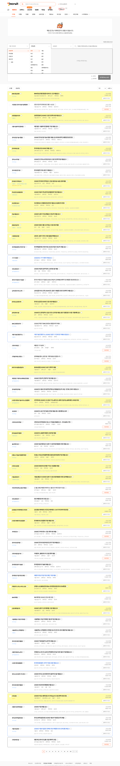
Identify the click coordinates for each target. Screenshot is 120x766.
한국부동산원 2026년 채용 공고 (43, 148)
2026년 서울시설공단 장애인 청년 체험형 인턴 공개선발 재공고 (52, 729)
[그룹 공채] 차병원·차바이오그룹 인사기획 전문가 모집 (49, 488)
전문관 (66, 14)
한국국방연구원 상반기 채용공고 (43, 170)
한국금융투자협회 (16, 433)
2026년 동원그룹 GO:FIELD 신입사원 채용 (46, 225)
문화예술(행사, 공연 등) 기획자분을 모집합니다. (47, 356)
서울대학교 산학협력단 (18, 630)
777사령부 (15, 258)
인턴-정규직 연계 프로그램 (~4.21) (44, 105)
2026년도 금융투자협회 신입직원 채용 (45, 433)
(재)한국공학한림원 (17, 707)
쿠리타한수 (15, 532)
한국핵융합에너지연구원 (18, 247)
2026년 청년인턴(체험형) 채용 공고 (44, 685)
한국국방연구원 (16, 170)
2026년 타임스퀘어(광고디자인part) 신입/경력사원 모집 (50, 696)
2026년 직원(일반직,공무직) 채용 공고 (45, 641)
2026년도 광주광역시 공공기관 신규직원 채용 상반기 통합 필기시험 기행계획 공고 (57, 313)
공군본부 (14, 411)
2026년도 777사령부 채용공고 (43, 258)
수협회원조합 (15, 236)
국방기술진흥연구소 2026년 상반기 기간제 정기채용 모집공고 (51, 335)
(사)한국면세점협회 (17, 663)
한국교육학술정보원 (17, 718)
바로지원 (106, 109)
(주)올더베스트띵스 (17, 356)
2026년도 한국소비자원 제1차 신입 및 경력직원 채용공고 (50, 159)
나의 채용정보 (85, 14)
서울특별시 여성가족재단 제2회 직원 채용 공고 (47, 619)
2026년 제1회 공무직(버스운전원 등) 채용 (46, 269)
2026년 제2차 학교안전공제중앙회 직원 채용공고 (48, 192)
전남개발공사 (15, 214)
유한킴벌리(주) (16, 116)
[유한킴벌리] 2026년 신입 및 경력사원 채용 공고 (48, 116)
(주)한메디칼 (15, 740)
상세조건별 (41, 14)
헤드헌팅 (59, 14)
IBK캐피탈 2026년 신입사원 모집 (43, 597)
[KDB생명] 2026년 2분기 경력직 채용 (45, 367)
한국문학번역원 (16, 389)
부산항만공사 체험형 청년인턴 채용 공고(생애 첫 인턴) (49, 203)
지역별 (13, 14)
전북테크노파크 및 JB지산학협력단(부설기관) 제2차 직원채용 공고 (53, 652)
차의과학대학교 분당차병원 (19, 488)
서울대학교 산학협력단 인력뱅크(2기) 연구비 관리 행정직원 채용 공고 (53, 630)
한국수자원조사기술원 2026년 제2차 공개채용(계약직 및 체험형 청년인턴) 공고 (56, 280)
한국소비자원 (15, 159)
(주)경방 (14, 696)
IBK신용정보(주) (16, 324)
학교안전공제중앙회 (17, 192)
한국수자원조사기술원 (18, 280)
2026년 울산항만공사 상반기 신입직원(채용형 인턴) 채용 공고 (51, 444)
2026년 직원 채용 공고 (40, 707)
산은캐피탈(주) (16, 608)
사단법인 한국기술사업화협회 (20, 105)
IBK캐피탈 (15, 597)
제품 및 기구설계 (39, 346)
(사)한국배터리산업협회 (18, 521)
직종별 (20, 14)
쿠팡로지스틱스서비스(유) (19, 586)
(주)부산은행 (15, 466)
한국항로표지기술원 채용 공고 (42, 564)
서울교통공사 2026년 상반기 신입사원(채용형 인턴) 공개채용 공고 (53, 477)
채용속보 (51, 14)
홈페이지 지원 (106, 98)
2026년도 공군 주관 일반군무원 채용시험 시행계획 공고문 (50, 411)
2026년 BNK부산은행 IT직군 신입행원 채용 (46, 466)
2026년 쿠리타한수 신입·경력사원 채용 (45, 532)
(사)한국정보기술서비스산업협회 (20, 400)
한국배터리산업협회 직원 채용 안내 (44, 521)
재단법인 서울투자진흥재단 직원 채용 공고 (46, 127)
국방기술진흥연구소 (17, 335)
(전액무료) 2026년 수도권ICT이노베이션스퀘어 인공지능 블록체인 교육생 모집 (56, 400)
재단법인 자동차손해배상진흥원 (20, 378)
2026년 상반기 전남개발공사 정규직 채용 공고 (47, 214)
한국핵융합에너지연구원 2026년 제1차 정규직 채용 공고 (50, 247)
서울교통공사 (15, 477)
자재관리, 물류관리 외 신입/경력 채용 (44, 554)
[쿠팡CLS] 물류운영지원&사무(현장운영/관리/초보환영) (50, 586)
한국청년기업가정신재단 (18, 575)
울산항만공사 (15, 444)
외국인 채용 (75, 14)
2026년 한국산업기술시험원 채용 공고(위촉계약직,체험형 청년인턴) (53, 137)
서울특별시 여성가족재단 (18, 619)
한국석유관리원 (16, 543)
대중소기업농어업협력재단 (19, 455)
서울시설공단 (15, 729)
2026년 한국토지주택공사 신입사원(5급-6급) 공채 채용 (50, 181)
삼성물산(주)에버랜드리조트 (19, 510)
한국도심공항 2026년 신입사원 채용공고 (45, 302)
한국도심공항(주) (16, 302)
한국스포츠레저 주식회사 (18, 674)
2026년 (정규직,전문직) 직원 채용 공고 (45, 378)
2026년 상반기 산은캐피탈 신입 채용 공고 (46, 608)
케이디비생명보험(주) (18, 367)
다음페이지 (73, 751)
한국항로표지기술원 (17, 564)
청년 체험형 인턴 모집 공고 (41, 499)
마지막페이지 (76, 751)
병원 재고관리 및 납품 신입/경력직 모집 (45, 740)
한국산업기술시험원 (17, 137)
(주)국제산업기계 (16, 554)
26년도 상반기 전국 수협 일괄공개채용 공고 (46, 236)
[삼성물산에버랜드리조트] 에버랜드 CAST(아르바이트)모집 (51, 510)
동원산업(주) (15, 225)
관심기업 (18, 88)
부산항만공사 (15, 203)
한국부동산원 (15, 148)
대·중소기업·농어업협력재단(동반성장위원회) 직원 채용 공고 (51, 455)
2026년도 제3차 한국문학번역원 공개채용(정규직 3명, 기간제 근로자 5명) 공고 (56, 389)
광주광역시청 (15, 313)
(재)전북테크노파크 (17, 652)
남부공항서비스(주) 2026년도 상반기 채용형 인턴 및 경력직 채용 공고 (53, 291)
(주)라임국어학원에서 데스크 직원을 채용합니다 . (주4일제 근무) (52, 422)
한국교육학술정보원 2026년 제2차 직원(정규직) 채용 (49, 718)
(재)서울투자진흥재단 (18, 127)
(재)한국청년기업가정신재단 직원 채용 (45, 575)
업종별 (33, 14)
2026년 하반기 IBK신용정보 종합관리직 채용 (47, 324)
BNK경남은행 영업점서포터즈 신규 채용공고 (46, 94)
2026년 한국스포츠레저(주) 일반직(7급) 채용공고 (48, 674)
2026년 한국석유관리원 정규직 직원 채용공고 (47, 543)
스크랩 (10, 88)
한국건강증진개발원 (17, 641)
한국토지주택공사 (16, 181)
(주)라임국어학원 (16, 422)
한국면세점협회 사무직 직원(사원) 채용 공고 (46, 663)
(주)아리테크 (15, 346)
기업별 (26, 14)
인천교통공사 (15, 269)
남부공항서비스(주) (17, 291)
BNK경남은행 (15, 94)
